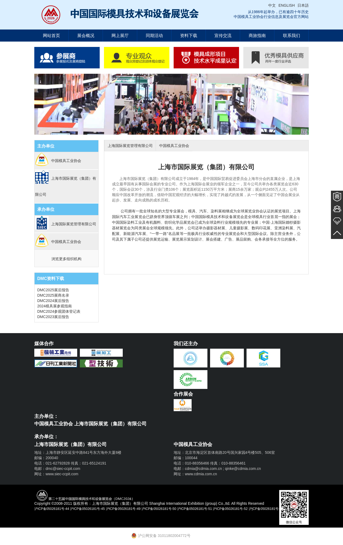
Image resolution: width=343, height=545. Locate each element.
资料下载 (188, 35)
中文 (272, 5)
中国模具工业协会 (181, 145)
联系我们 (291, 35)
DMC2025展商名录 (53, 295)
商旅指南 (257, 35)
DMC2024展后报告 (53, 301)
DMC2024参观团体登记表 (58, 311)
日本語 (303, 5)
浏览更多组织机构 (66, 259)
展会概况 (85, 35)
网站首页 (51, 35)
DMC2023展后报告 (53, 317)
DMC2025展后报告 (53, 290)
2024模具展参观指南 (54, 306)
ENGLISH (286, 5)
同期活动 (154, 35)
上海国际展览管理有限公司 (132, 145)
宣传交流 (223, 35)
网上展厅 (120, 35)
